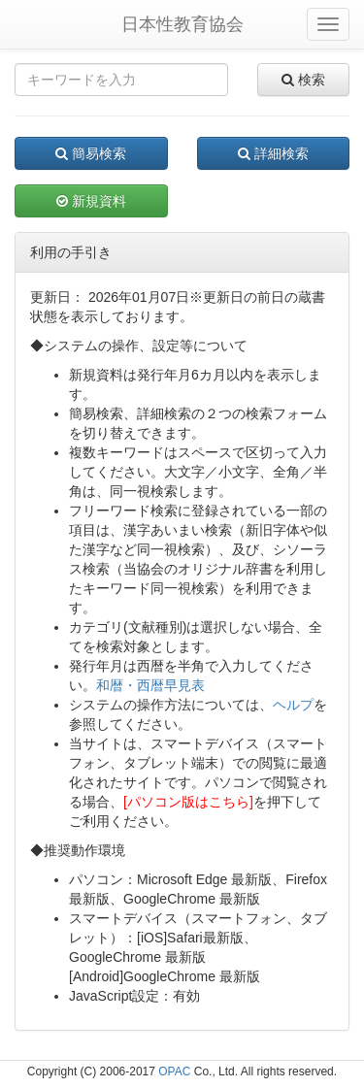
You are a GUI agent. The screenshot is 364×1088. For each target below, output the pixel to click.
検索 (303, 79)
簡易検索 (90, 153)
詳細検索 (273, 153)
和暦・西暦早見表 (150, 685)
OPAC (174, 1071)
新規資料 (91, 201)
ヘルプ (293, 704)
